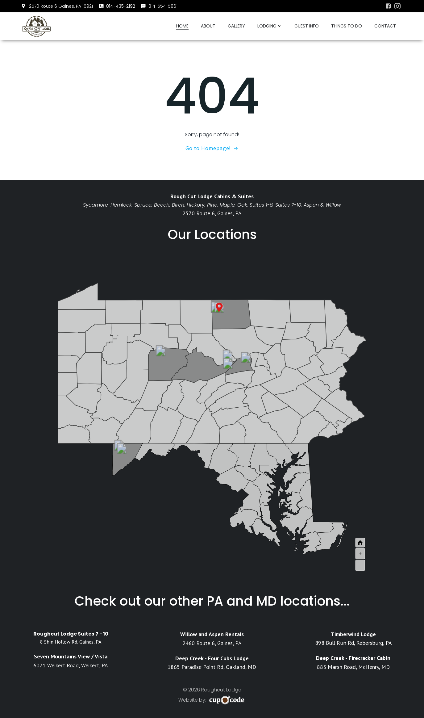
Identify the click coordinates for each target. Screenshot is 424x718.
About (208, 26)
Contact (385, 26)
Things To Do (346, 26)
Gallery (236, 26)
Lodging (269, 26)
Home (182, 26)
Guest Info (306, 26)
